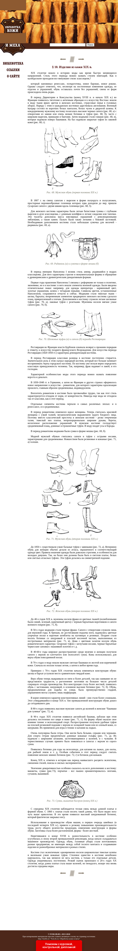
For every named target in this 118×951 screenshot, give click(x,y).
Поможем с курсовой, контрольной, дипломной (59, 945)
